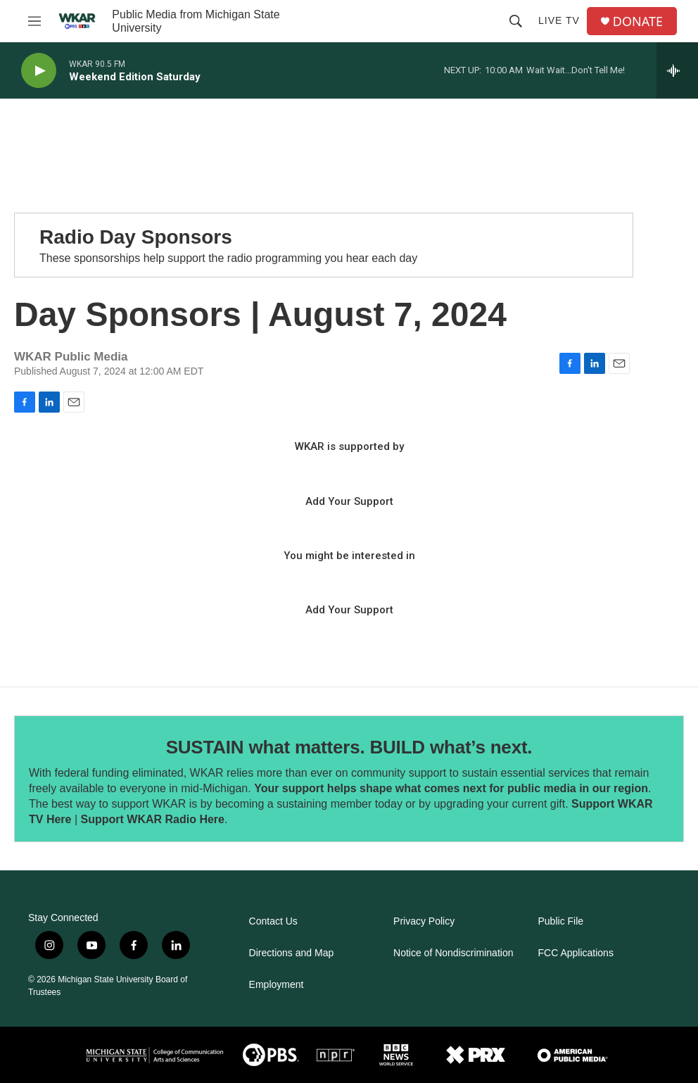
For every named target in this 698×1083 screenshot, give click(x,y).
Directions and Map (291, 953)
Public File (561, 921)
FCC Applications (576, 953)
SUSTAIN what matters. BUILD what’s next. (349, 747)
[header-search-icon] (515, 21)
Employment (276, 984)
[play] (38, 71)
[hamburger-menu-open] (34, 21)
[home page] (77, 21)
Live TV (559, 20)
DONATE (638, 21)
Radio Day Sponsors (135, 237)
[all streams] (677, 70)
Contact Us (273, 921)
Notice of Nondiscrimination (453, 953)
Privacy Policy (424, 921)
